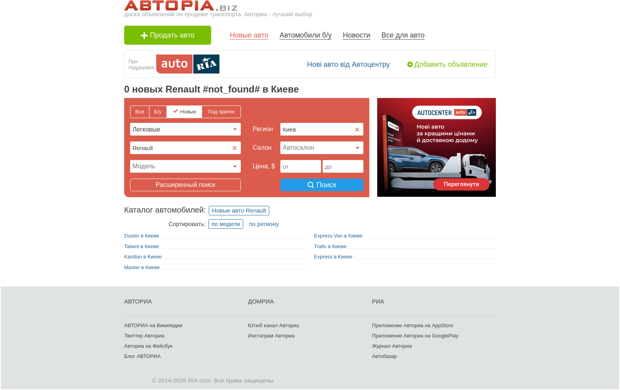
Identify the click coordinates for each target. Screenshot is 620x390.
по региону (264, 223)
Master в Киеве (142, 267)
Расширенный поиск (185, 184)
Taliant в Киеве (141, 246)
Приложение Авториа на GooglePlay (415, 336)
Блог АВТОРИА (142, 356)
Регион (263, 129)
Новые (188, 112)
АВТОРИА (138, 301)
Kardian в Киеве (143, 257)
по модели (226, 223)
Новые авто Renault (239, 210)
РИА (378, 301)
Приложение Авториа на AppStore (413, 325)
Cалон (262, 147)
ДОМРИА (261, 301)
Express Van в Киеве (338, 236)
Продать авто (168, 35)
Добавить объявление (451, 64)
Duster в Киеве (141, 236)
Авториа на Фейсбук (148, 346)
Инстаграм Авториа (271, 336)
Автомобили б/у (306, 35)
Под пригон (221, 112)
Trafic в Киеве (330, 246)
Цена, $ (264, 166)
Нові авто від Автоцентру (348, 64)
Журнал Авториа (392, 346)
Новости (356, 35)
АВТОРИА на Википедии (153, 325)
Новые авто (249, 35)
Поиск (322, 185)
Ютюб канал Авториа (273, 325)
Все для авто (403, 35)
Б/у (158, 112)
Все (139, 112)
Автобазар (384, 356)
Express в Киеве (333, 257)
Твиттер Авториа (144, 336)
